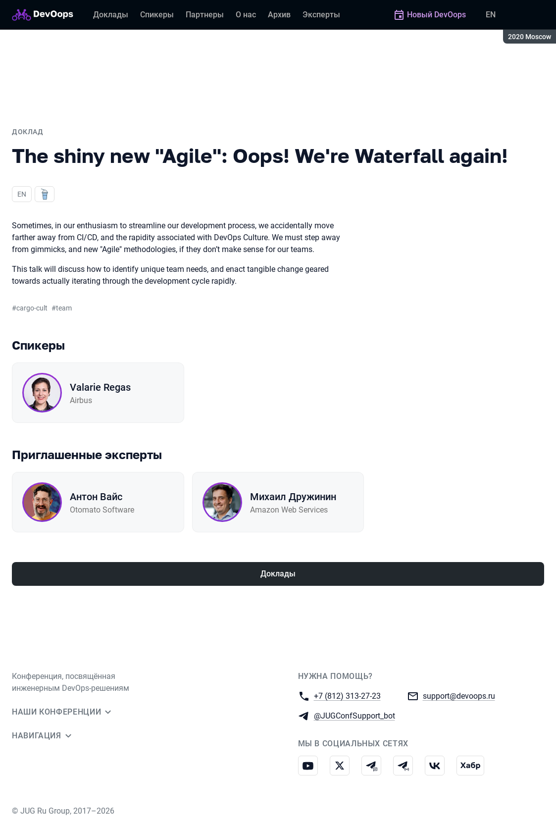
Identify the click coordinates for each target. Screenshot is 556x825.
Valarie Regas (100, 387)
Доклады (278, 573)
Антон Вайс (96, 497)
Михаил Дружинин (293, 497)
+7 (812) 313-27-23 (347, 695)
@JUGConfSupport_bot (354, 715)
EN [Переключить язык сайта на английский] (491, 14)
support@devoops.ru (459, 695)
